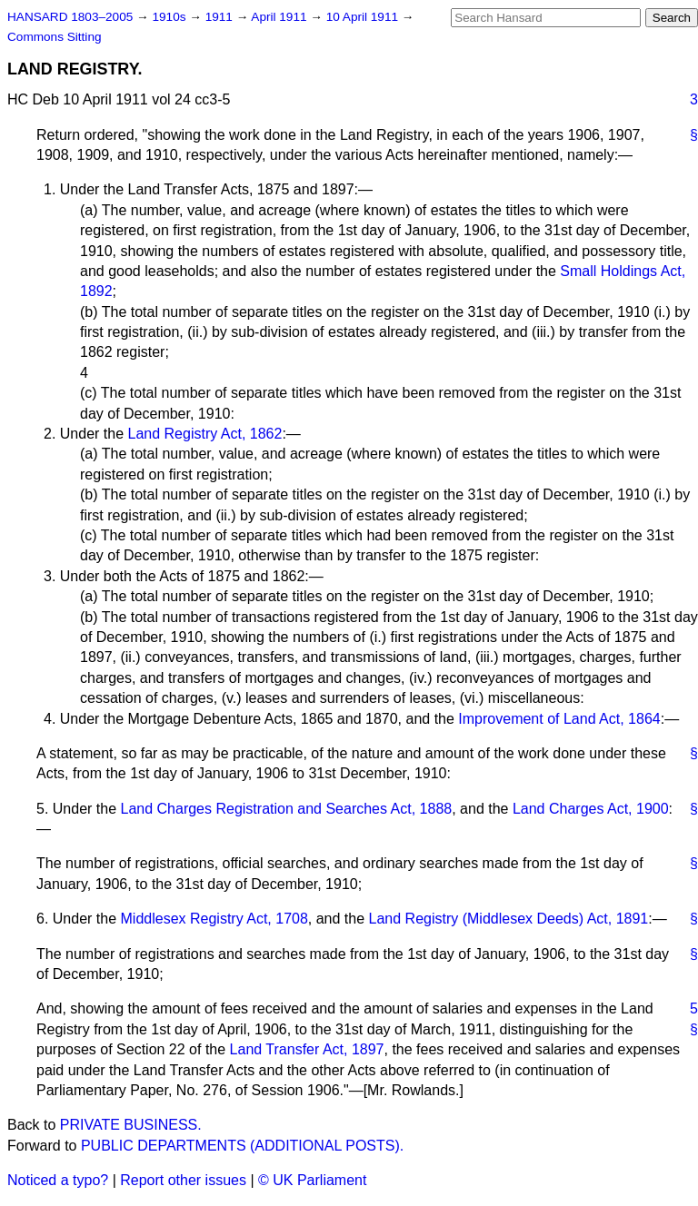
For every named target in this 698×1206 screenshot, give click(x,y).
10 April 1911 (364, 17)
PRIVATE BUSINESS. (131, 1124)
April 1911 (280, 17)
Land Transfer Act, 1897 (307, 1049)
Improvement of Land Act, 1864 (559, 719)
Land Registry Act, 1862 (205, 433)
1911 (220, 17)
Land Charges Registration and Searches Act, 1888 (287, 808)
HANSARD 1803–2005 (70, 17)
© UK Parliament (312, 1180)
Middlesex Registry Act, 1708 (214, 918)
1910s (170, 17)
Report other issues (183, 1180)
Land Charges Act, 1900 (591, 808)
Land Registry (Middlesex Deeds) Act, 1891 (509, 918)
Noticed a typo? (57, 1180)
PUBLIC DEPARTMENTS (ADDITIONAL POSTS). (242, 1145)
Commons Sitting (54, 37)
